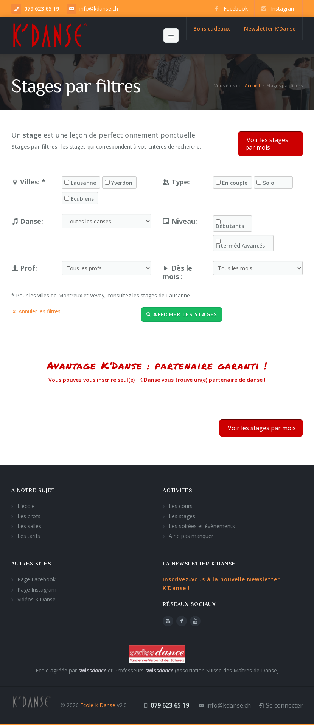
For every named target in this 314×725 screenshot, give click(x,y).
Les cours (181, 506)
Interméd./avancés (240, 246)
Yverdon (121, 183)
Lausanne (83, 183)
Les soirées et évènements (202, 526)
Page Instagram (36, 589)
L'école (26, 506)
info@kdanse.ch (98, 8)
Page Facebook (36, 579)
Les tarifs (28, 535)
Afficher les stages (181, 314)
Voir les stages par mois (266, 144)
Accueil (252, 85)
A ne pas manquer (191, 535)
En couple (234, 183)
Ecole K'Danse (97, 705)
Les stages (182, 516)
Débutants (230, 226)
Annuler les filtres (36, 311)
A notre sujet (33, 490)
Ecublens (82, 199)
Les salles (29, 526)
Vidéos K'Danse (36, 599)
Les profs (28, 516)
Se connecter (284, 705)
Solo (268, 183)
